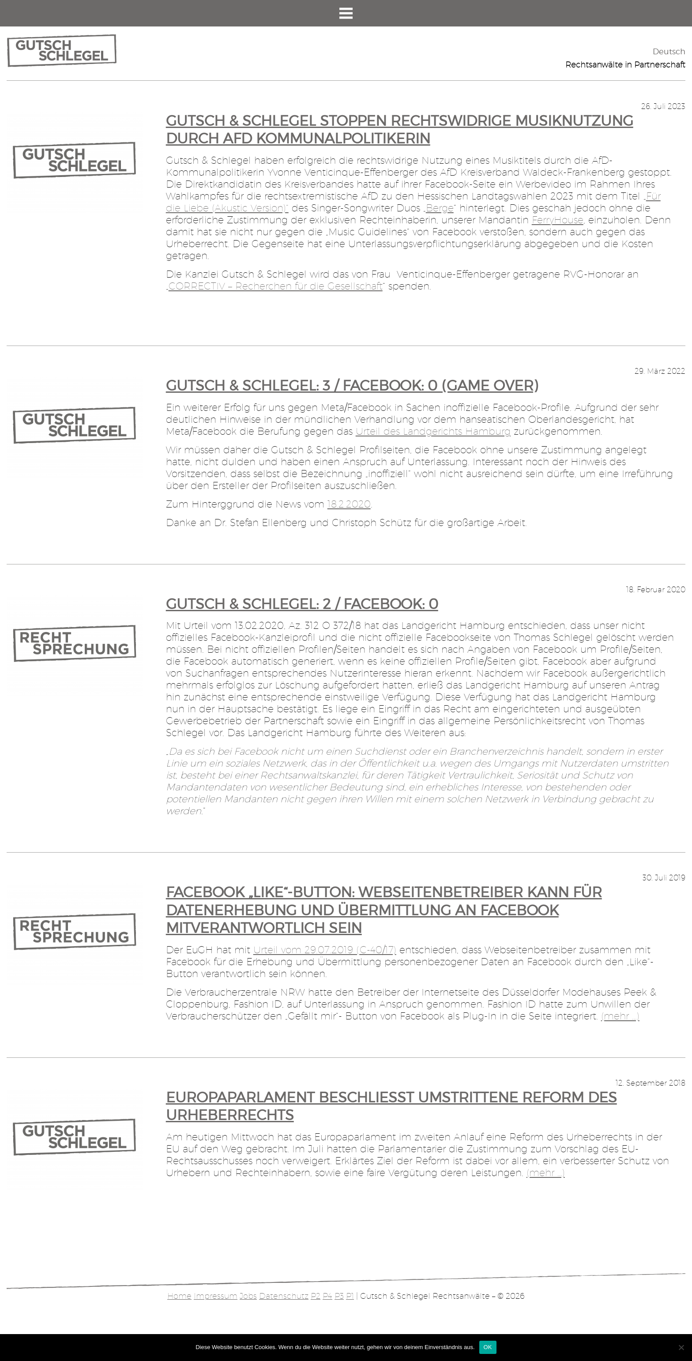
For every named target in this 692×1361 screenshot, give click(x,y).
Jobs (248, 1296)
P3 (339, 1296)
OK (488, 1347)
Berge (440, 208)
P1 (350, 1296)
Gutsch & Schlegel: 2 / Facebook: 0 (302, 604)
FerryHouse (557, 220)
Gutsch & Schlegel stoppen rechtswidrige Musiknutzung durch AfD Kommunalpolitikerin (399, 129)
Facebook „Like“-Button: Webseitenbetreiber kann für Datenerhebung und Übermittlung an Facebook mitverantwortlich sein (384, 910)
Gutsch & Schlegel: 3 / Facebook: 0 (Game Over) (352, 385)
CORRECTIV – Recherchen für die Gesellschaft (276, 286)
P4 (327, 1296)
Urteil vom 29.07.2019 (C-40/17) (324, 949)
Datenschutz (283, 1296)
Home (179, 1296)
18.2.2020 (349, 504)
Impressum (215, 1296)
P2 (315, 1296)
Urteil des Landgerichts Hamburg (433, 431)
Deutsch (669, 51)
